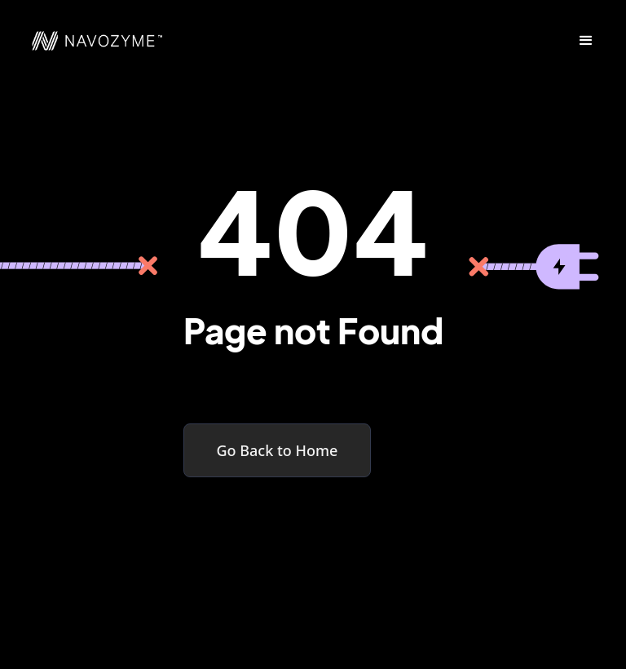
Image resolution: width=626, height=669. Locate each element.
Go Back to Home (277, 450)
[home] (88, 41)
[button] (586, 40)
